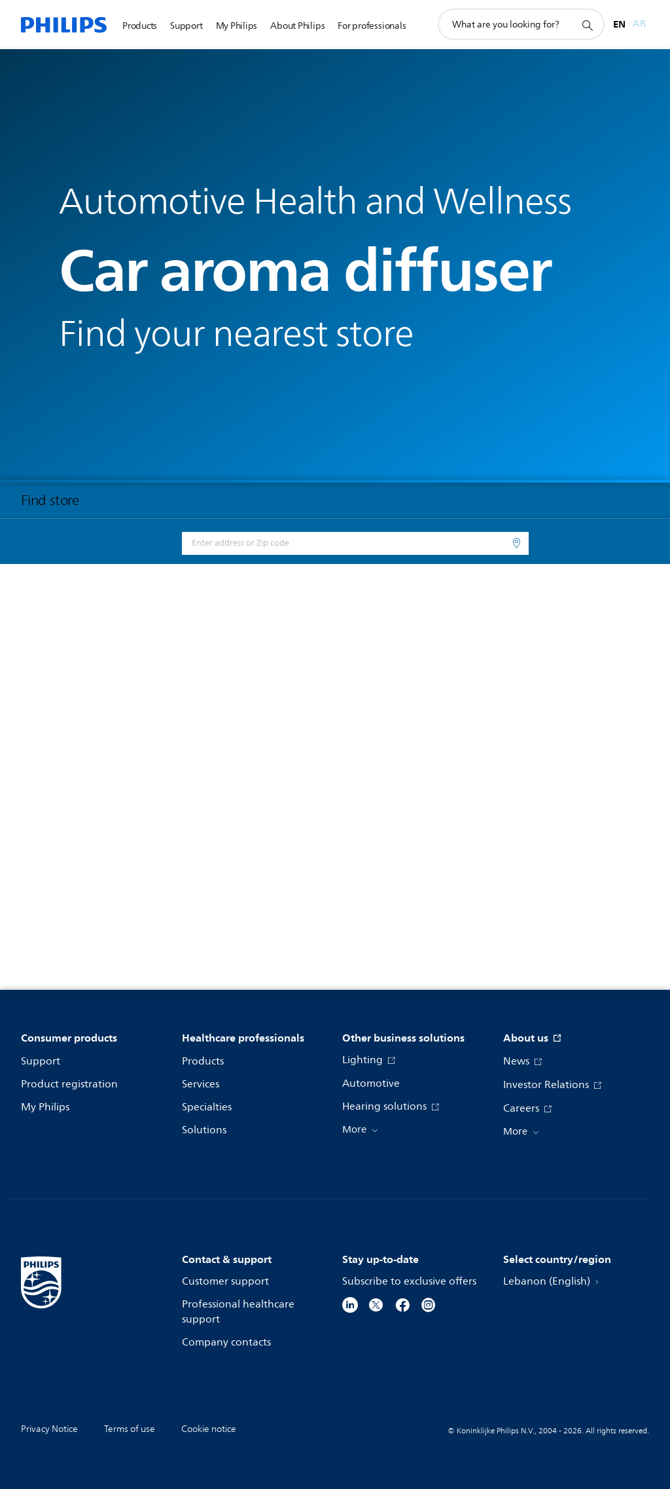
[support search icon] (587, 25)
